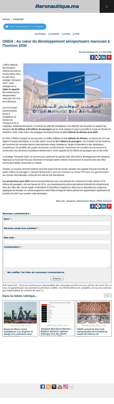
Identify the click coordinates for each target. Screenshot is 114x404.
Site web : (9, 237)
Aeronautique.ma (57, 6)
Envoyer (40, 34)
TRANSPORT (18, 19)
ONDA (99, 201)
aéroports (71, 201)
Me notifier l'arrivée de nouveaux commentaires (35, 272)
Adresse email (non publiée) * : (21, 228)
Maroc (92, 201)
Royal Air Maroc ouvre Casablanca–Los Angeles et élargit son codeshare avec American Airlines (18, 331)
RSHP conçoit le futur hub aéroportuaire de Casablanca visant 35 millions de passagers (92, 331)
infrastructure (82, 201)
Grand (66, 34)
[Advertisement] (57, 361)
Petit (75, 34)
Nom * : (8, 219)
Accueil (6, 19)
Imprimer (53, 34)
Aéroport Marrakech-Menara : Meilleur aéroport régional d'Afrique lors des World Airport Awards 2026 (56, 331)
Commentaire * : (13, 247)
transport (107, 201)
